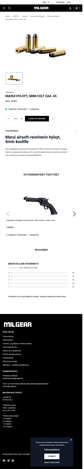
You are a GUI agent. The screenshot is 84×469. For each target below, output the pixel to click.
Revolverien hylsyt (53, 16)
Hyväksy (52, 456)
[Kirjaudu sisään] (70, 8)
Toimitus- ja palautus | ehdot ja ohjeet (17, 344)
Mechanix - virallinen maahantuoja (16, 365)
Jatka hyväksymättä (52, 462)
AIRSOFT (16, 16)
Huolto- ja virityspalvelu (12, 351)
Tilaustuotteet (8, 358)
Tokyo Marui (9, 92)
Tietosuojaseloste (10, 347)
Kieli (44, 2)
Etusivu (7, 16)
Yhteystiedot (8, 340)
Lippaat (24, 16)
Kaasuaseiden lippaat (37, 16)
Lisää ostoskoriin (37, 119)
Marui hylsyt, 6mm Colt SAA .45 (15, 19)
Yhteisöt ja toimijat (10, 361)
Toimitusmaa (60, 2)
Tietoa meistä (8, 336)
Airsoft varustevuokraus (12, 354)
